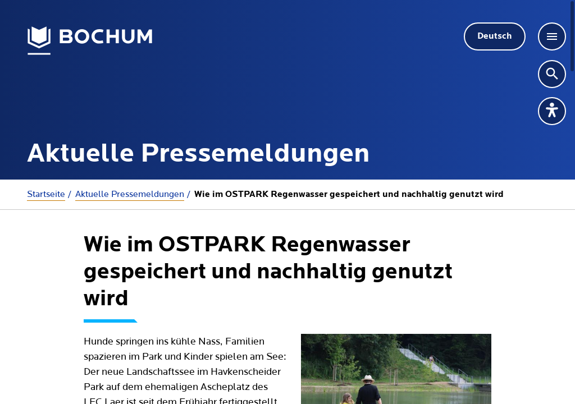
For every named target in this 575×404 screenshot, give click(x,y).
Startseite (46, 194)
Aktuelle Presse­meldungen (129, 194)
